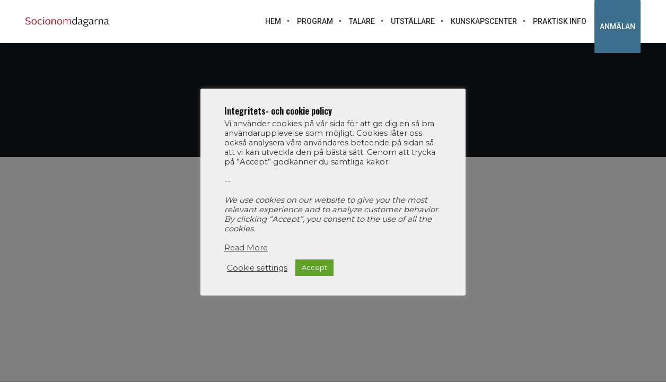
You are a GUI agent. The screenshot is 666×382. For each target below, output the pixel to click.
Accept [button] (314, 267)
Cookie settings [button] (257, 268)
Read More (246, 248)
